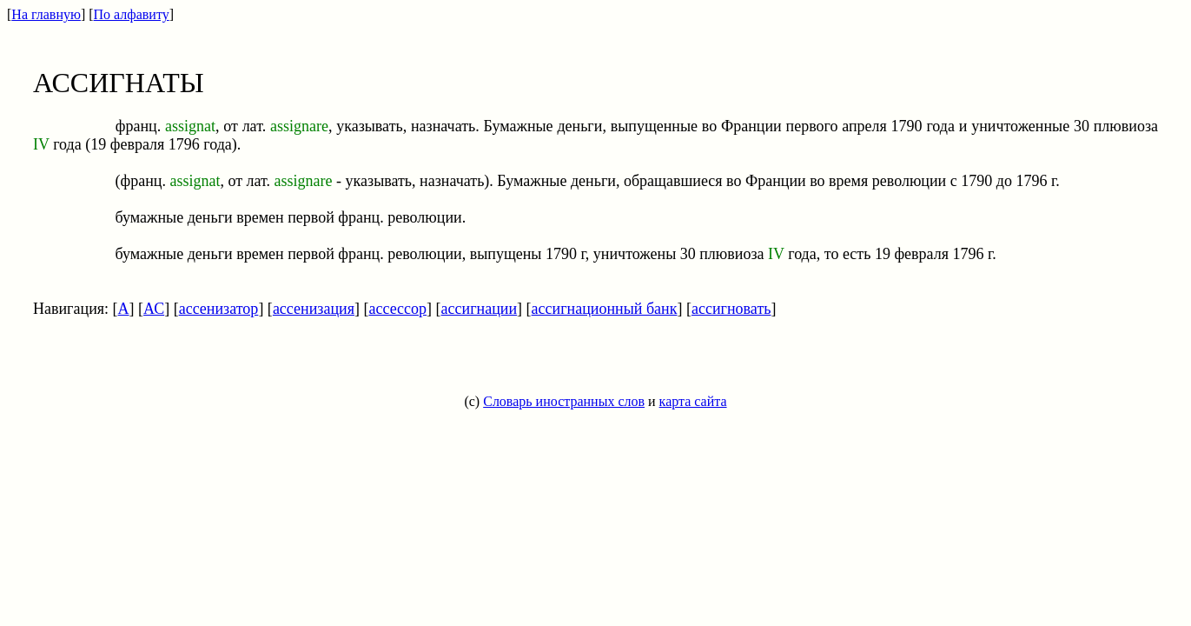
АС (153, 308)
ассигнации (479, 308)
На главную (46, 14)
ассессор (397, 308)
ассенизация (313, 308)
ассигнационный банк (605, 308)
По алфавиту (131, 14)
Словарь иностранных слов (564, 401)
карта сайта (693, 401)
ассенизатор (219, 308)
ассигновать (731, 308)
